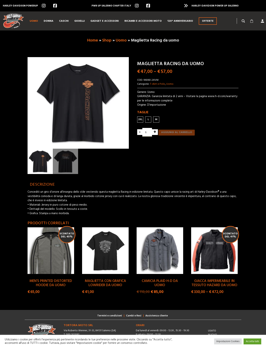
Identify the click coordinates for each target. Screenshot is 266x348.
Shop (107, 40)
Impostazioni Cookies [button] (227, 341)
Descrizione (42, 184)
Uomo (121, 40)
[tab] (42, 184)
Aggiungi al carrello (176, 132)
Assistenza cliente (156, 316)
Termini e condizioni (109, 316)
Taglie (143, 112)
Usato (212, 331)
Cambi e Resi (133, 316)
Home (92, 40)
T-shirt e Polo (157, 84)
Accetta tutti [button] (252, 341)
